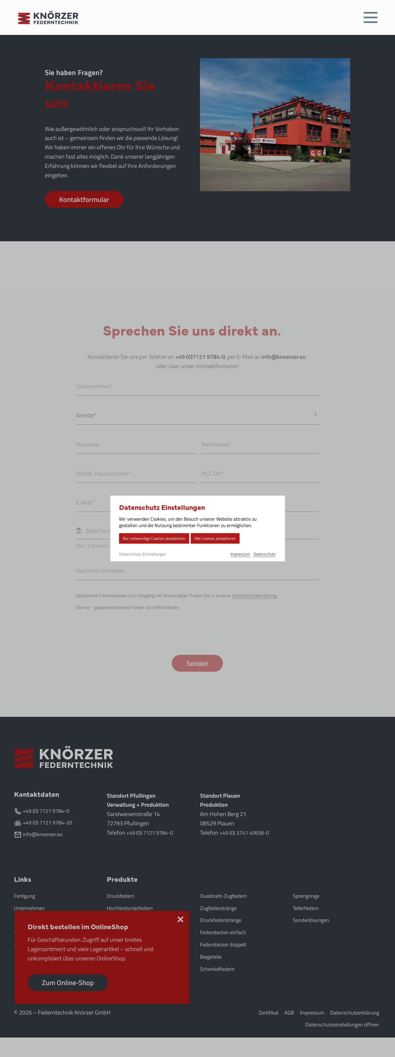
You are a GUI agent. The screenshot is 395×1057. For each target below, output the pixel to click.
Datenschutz (265, 554)
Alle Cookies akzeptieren (224, 538)
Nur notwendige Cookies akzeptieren (157, 538)
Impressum (240, 554)
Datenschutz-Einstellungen (142, 555)
